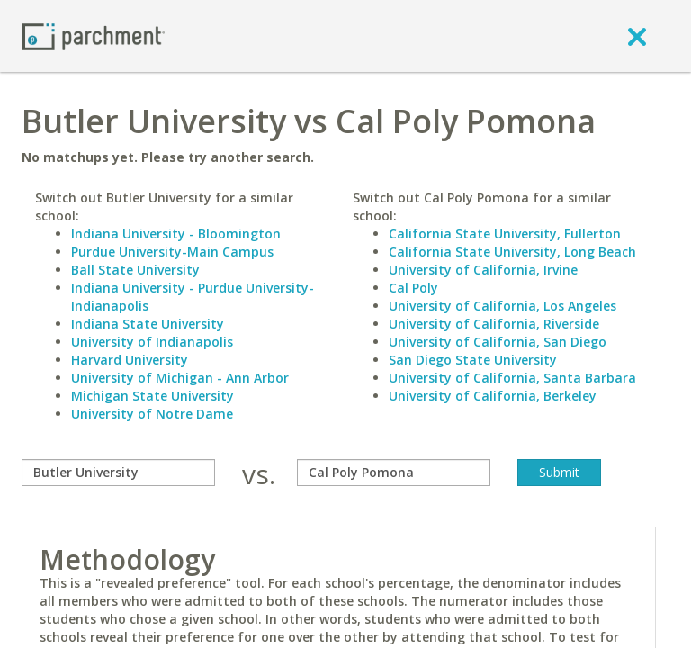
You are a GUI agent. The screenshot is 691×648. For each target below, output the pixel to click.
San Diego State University (473, 359)
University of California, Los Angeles (502, 305)
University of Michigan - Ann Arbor (180, 377)
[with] (393, 472)
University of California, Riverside (494, 323)
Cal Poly (413, 287)
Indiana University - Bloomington (176, 233)
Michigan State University (152, 395)
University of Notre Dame (152, 413)
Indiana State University (147, 323)
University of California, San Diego (497, 341)
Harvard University (129, 359)
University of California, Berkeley (493, 395)
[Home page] (93, 35)
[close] (637, 36)
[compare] (118, 472)
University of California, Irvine (483, 269)
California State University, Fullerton (505, 233)
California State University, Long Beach (512, 251)
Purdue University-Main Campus (172, 251)
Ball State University (135, 269)
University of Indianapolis (152, 341)
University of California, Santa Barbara (512, 377)
